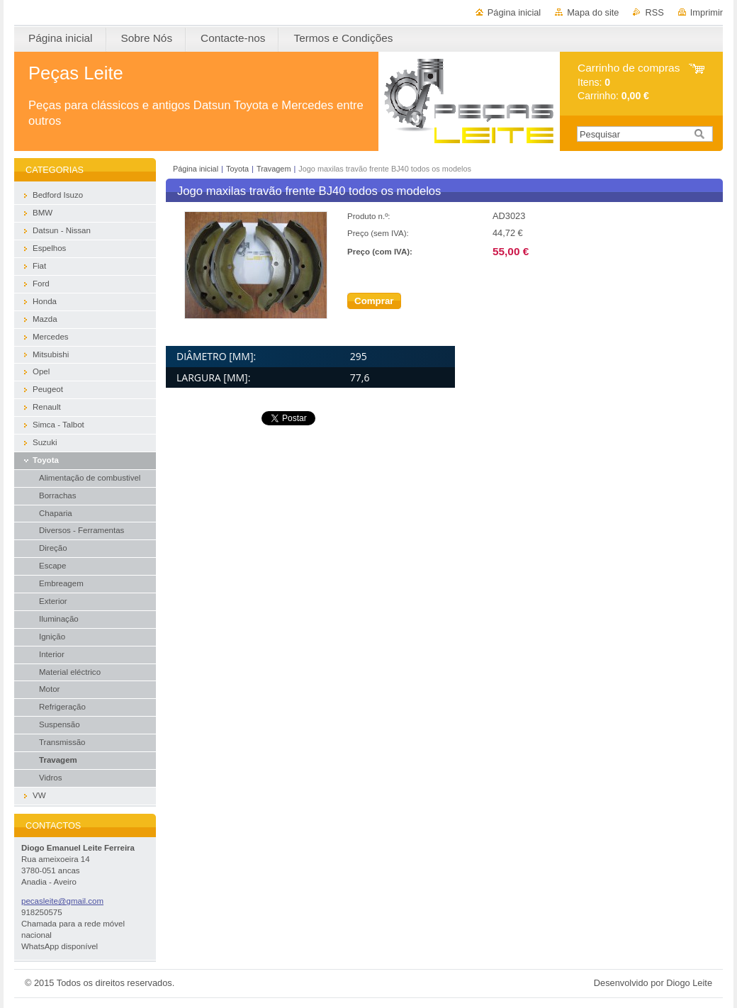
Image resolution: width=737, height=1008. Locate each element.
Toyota (237, 168)
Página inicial (514, 12)
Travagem (274, 168)
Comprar (374, 301)
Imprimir (706, 12)
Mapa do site (593, 12)
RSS (654, 12)
